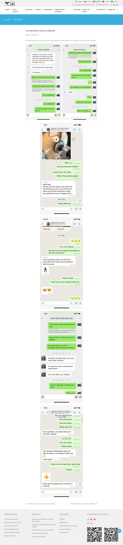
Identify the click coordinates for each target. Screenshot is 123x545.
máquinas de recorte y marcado (43, 530)
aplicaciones (48, 9)
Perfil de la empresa (11, 519)
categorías (111, 9)
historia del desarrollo (11, 529)
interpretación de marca (12, 523)
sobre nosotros (15, 11)
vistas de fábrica (9, 536)
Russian (88, 2)
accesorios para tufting (40, 533)
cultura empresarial (11, 526)
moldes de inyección (39, 537)
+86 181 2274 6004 (103, 5)
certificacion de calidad (12, 532)
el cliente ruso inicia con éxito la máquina (41, 504)
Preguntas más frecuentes (59, 11)
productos (28, 9)
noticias (38, 9)
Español (98, 2)
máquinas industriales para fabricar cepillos (44, 526)
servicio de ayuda (86, 11)
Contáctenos (101, 9)
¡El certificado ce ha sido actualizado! (82, 504)
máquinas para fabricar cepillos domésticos (42, 520)
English (80, 2)
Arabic (115, 2)
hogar (7, 9)
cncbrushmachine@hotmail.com (84, 5)
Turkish (107, 2)
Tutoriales (77, 9)
